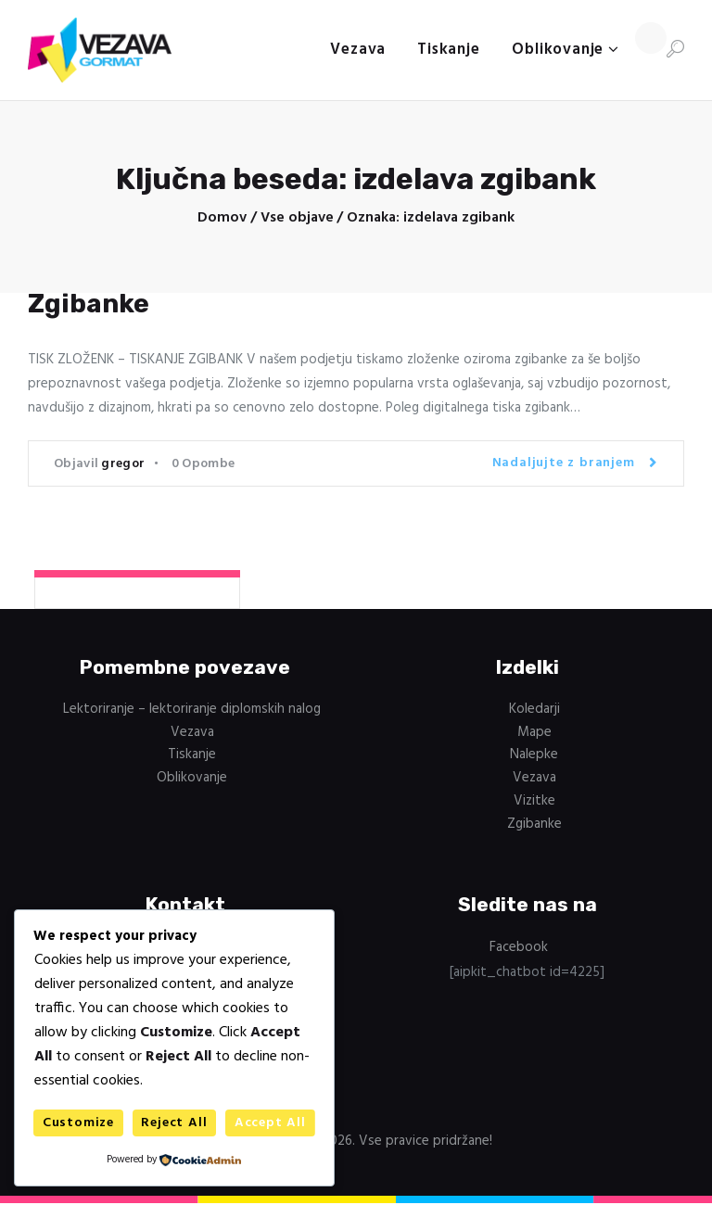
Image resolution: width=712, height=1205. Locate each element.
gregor (123, 464)
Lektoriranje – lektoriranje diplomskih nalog (192, 709)
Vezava (192, 732)
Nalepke (534, 755)
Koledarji (534, 709)
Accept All (270, 1123)
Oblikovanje (192, 778)
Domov (222, 218)
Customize (78, 1123)
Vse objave (297, 218)
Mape (534, 732)
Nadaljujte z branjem (563, 463)
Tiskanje (192, 755)
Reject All (174, 1123)
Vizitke (534, 801)
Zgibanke (88, 303)
